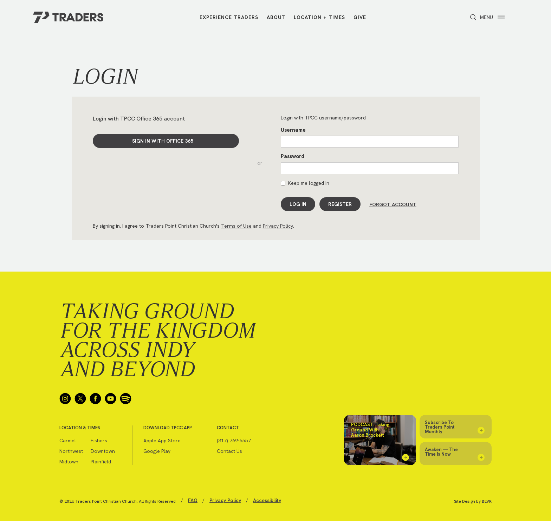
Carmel (67, 440)
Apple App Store (162, 440)
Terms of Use (236, 225)
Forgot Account (392, 204)
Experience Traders (229, 17)
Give (360, 17)
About (276, 17)
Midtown (68, 461)
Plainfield (101, 461)
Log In (298, 204)
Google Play (156, 450)
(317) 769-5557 (234, 440)
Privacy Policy (278, 225)
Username (293, 129)
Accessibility (267, 499)
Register (340, 204)
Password (292, 156)
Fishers (99, 440)
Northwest (71, 450)
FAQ (192, 499)
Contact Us (229, 450)
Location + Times (319, 17)
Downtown (103, 450)
